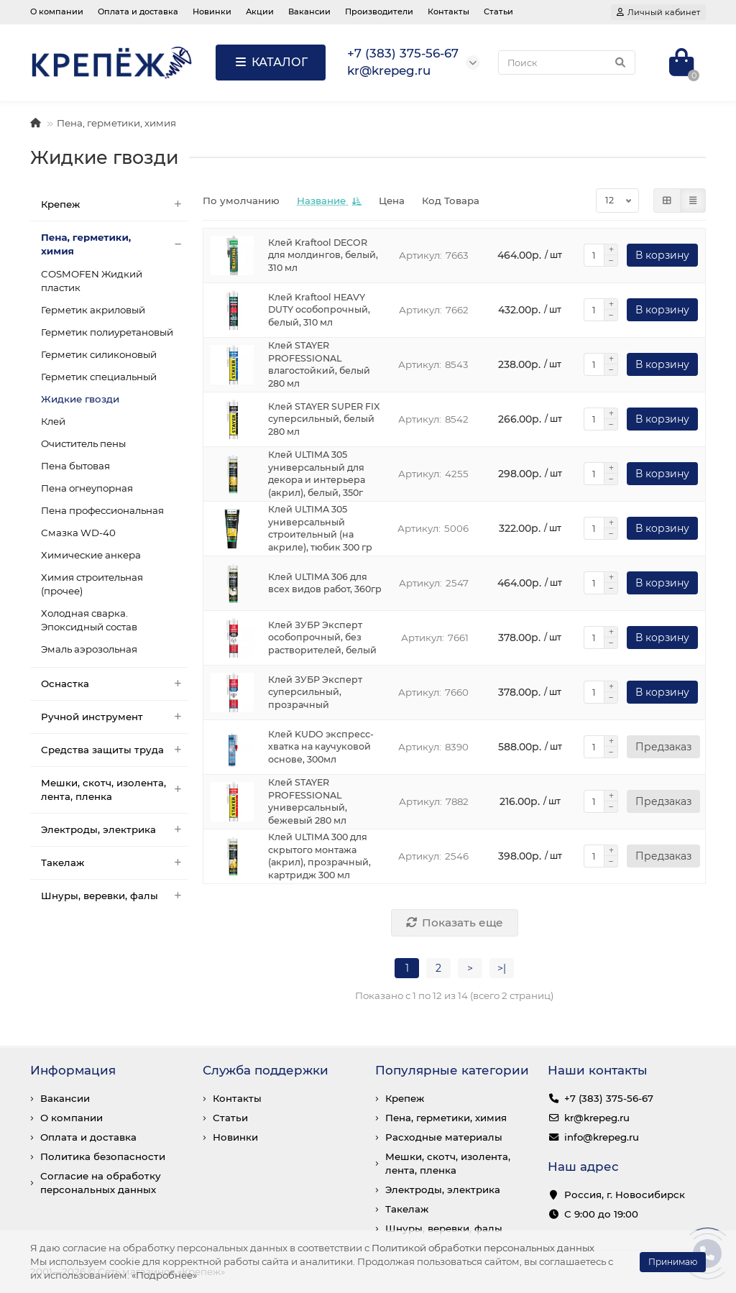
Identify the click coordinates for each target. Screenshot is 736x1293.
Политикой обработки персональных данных (483, 1247)
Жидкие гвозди (80, 399)
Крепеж (114, 204)
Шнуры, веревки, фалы (114, 895)
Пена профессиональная (102, 510)
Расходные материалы (443, 1137)
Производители (379, 11)
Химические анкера (91, 555)
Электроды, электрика (114, 829)
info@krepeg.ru (601, 1137)
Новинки (212, 11)
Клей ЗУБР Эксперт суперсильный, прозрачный (315, 692)
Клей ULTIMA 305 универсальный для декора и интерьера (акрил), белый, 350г (316, 474)
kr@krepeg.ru (597, 1117)
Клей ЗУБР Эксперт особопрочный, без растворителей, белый (322, 638)
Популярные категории (452, 1070)
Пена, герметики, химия (116, 123)
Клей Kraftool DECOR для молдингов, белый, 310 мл (323, 255)
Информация (73, 1070)
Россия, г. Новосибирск (624, 1194)
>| (501, 968)
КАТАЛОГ (271, 62)
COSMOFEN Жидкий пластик (91, 280)
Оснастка (114, 683)
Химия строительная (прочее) (92, 584)
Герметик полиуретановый (107, 332)
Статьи (498, 11)
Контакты (448, 11)
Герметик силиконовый (99, 354)
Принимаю (672, 1261)
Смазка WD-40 (78, 532)
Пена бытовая (75, 465)
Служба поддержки (265, 1070)
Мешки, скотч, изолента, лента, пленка (114, 790)
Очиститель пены (83, 443)
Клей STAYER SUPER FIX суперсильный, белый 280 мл (324, 419)
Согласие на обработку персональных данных (100, 1182)
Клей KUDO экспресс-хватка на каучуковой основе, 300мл (321, 747)
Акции (260, 11)
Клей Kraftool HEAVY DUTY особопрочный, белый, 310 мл (319, 310)
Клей (53, 421)
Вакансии (309, 11)
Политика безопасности (102, 1156)
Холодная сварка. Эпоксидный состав (89, 619)
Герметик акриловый (93, 310)
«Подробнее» (164, 1275)
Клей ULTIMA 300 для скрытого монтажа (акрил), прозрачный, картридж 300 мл (319, 856)
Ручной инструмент (114, 716)
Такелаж (114, 862)
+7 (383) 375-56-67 (608, 1098)
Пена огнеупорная (87, 488)
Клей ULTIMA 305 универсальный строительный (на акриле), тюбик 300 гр (320, 528)
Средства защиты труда (114, 750)
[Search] (566, 62)
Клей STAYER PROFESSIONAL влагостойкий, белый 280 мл (319, 365)
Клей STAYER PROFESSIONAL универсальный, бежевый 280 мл (307, 802)
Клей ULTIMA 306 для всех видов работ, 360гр (325, 583)
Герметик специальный (99, 376)
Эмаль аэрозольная (89, 649)
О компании (56, 11)
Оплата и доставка (138, 11)
